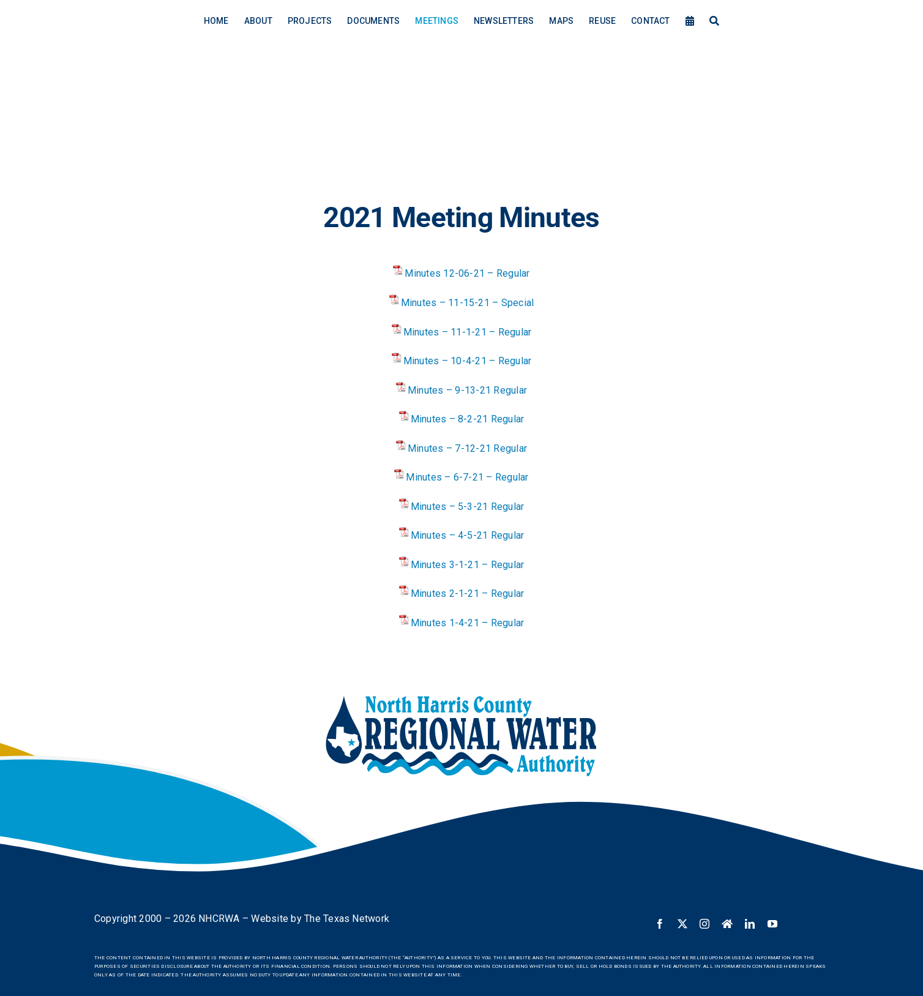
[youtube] (772, 924)
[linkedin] (750, 924)
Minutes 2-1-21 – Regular (468, 593)
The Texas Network (346, 918)
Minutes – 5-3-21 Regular (468, 506)
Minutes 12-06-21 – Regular (467, 273)
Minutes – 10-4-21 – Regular (467, 361)
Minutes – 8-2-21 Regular (468, 419)
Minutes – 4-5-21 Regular (468, 535)
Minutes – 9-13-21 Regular (467, 390)
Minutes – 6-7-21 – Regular (467, 477)
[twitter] (682, 924)
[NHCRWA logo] (461, 697)
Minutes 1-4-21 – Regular (468, 623)
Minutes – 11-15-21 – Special (467, 303)
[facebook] (660, 924)
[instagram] (704, 924)
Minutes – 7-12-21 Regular (467, 448)
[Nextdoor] (727, 924)
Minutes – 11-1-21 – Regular (467, 332)
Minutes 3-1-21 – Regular (468, 565)
